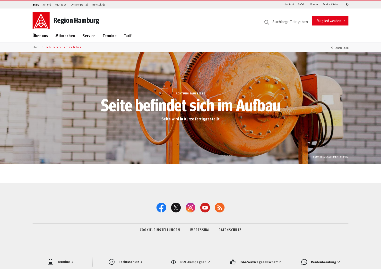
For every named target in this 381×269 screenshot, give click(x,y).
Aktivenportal (79, 4)
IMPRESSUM (199, 229)
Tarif (127, 35)
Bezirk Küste (330, 4)
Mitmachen (65, 35)
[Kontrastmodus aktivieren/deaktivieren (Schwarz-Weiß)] (345, 4)
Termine (110, 35)
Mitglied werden (329, 20)
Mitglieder (61, 4)
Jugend (47, 4)
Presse (314, 4)
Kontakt (289, 4)
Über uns (40, 35)
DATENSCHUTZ (230, 229)
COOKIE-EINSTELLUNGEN (160, 229)
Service (88, 35)
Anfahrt (302, 4)
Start (36, 4)
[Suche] (286, 21)
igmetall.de (98, 4)
